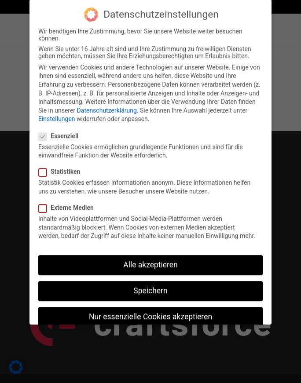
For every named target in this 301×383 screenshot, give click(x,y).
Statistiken (63, 164)
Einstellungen (56, 111)
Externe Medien (69, 200)
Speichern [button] (150, 283)
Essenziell (62, 128)
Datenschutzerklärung (107, 103)
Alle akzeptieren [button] (150, 257)
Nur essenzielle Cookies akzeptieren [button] (150, 309)
